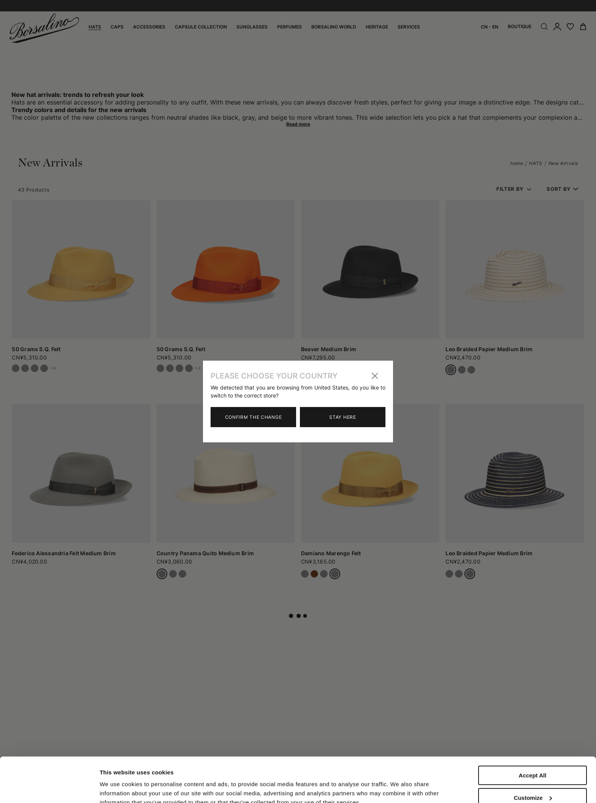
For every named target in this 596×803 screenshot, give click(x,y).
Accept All (533, 733)
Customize (533, 755)
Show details (117, 781)
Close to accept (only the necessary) (532, 780)
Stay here (342, 417)
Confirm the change (253, 417)
